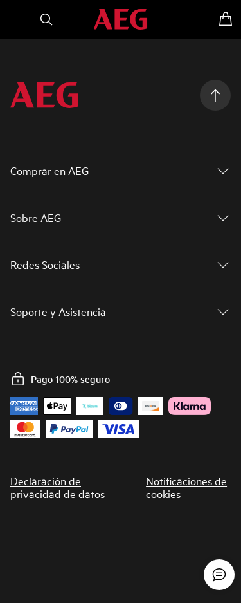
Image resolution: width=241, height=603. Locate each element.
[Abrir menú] (15, 19)
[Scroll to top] (215, 95)
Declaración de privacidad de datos (57, 487)
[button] (120, 170)
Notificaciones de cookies (186, 487)
